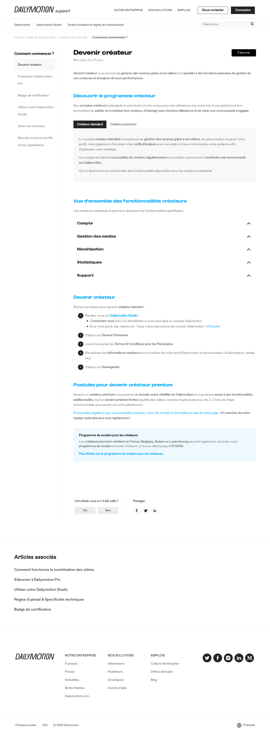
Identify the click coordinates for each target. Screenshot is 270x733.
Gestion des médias (99, 236)
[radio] (85, 510)
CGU (45, 725)
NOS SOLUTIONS (121, 656)
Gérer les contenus (31, 126)
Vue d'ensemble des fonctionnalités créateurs (130, 201)
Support (88, 275)
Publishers (115, 672)
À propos (71, 664)
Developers (116, 680)
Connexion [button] (243, 10)
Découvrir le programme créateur (114, 96)
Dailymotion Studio (49, 25)
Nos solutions (160, 10)
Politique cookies (25, 725)
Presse (70, 672)
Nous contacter (213, 10)
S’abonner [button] (243, 53)
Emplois (183, 10)
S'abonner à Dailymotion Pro (35, 80)
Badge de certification (33, 95)
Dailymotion (22, 25)
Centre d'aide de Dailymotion (34, 37)
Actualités (72, 680)
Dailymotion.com (77, 696)
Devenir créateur (30, 65)
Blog (154, 680)
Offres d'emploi (162, 672)
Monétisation (92, 249)
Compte (87, 223)
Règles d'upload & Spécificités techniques (49, 599)
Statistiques (91, 262)
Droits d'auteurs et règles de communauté (96, 25)
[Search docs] (228, 24)
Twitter (145, 510)
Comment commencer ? (109, 37)
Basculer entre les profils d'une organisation (35, 141)
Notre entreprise (128, 10)
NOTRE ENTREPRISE (80, 656)
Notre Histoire (75, 688)
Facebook (136, 510)
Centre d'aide (117, 688)
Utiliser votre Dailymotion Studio (36, 111)
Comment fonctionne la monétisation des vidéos (54, 569)
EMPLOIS (158, 656)
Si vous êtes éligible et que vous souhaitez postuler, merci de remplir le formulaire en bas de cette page (145, 413)
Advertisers (116, 664)
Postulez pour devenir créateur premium (123, 385)
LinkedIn (154, 510)
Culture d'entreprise (165, 664)
